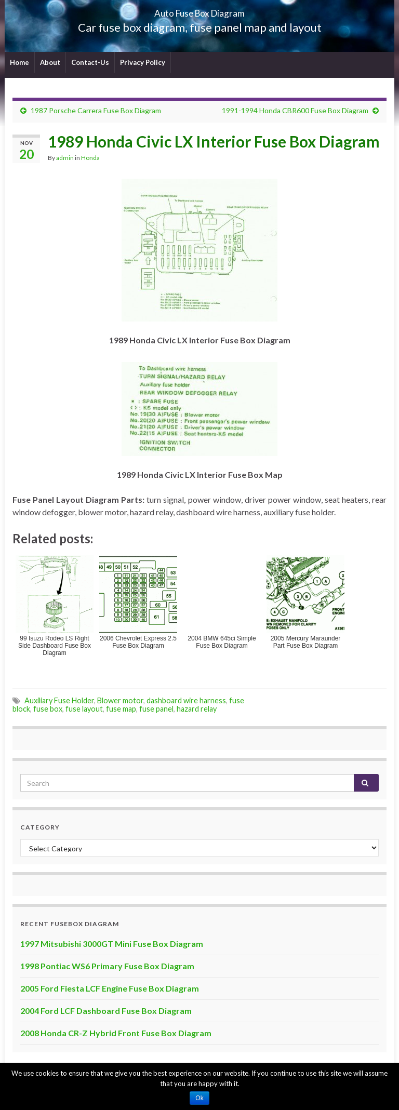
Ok (199, 1098)
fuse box (47, 708)
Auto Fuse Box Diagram (200, 10)
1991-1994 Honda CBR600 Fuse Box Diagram (295, 110)
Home (19, 62)
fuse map (121, 708)
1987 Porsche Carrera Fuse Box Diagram (96, 110)
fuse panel (156, 708)
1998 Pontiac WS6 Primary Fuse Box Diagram (107, 966)
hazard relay (197, 708)
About (50, 62)
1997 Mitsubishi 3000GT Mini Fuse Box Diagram (111, 943)
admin (65, 158)
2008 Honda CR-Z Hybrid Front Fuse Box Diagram (115, 1033)
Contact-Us (90, 62)
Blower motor (120, 700)
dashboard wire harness (186, 700)
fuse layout (84, 708)
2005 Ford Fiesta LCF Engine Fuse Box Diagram (109, 988)
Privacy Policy (142, 62)
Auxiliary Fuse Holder (59, 700)
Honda (90, 158)
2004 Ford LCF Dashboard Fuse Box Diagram (106, 1010)
